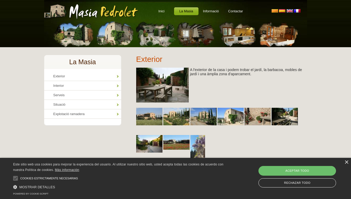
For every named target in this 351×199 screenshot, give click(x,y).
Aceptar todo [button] (297, 170)
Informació (211, 11)
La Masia (186, 11)
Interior (58, 86)
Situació (59, 104)
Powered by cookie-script (30, 193)
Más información (67, 170)
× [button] (346, 162)
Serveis (59, 95)
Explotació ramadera (69, 114)
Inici (161, 11)
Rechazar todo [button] (297, 182)
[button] (118, 186)
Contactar (235, 11)
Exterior (59, 76)
